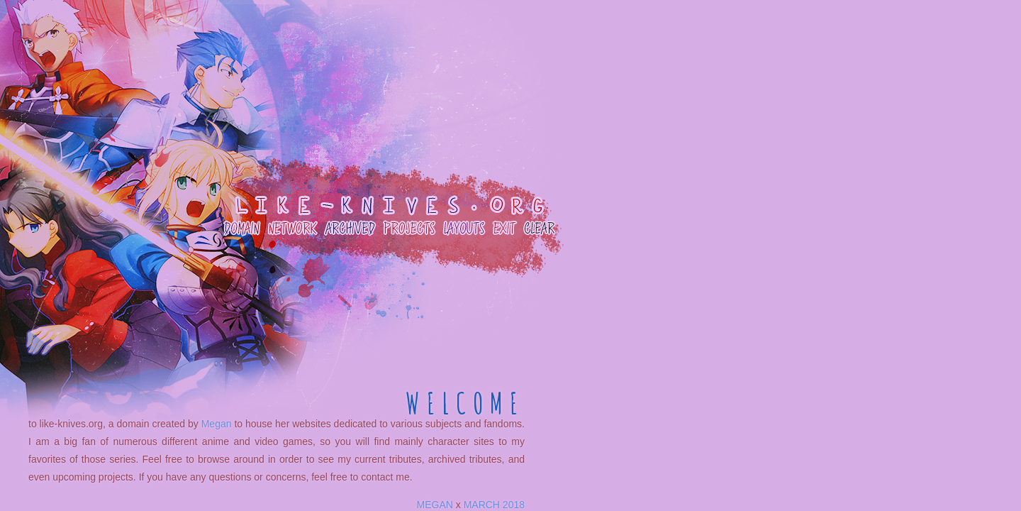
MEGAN (435, 504)
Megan (216, 423)
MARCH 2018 (494, 504)
